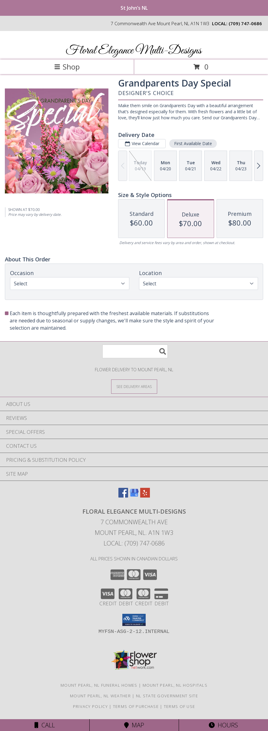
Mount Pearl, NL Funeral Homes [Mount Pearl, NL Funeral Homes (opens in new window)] (99, 685)
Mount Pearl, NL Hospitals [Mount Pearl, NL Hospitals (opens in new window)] (175, 685)
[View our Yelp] (145, 495)
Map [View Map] (134, 725)
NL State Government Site (167, 696)
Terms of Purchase (136, 706)
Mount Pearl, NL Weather (100, 696)
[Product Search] (135, 351)
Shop (67, 67)
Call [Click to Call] (45, 725)
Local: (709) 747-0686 (134, 543)
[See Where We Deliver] (134, 386)
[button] (134, 620)
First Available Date (193, 143)
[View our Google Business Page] (134, 495)
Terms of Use (179, 706)
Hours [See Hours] (223, 725)
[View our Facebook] (123, 495)
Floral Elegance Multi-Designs (133, 50)
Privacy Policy (90, 706)
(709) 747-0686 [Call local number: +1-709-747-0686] (245, 23)
